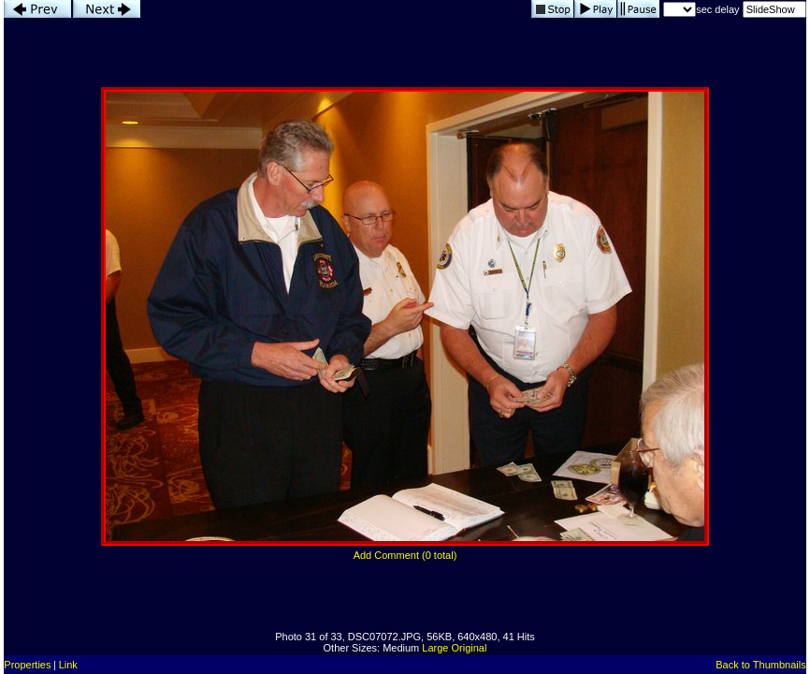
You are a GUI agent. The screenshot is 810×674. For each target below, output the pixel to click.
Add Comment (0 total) (405, 555)
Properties (27, 664)
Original (469, 647)
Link (68, 664)
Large (435, 647)
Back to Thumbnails (760, 664)
